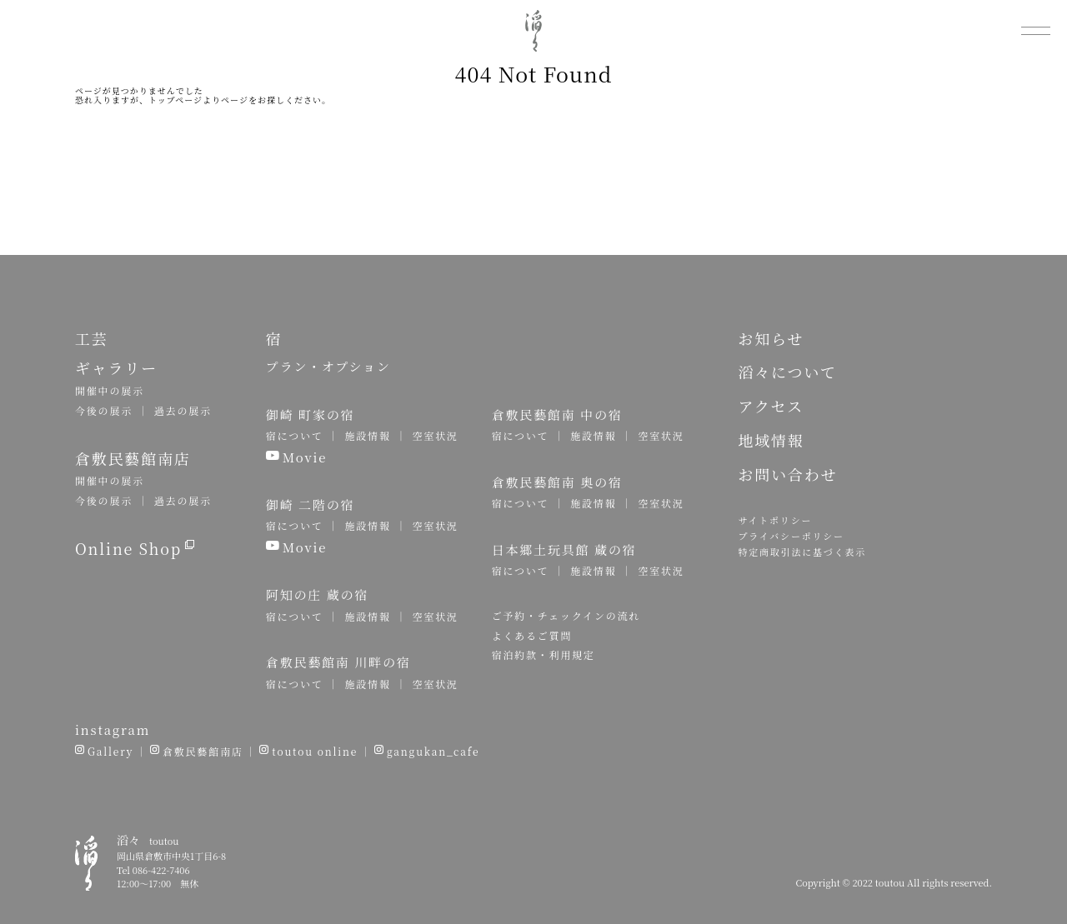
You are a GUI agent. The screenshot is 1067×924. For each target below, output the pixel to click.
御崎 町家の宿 (310, 414)
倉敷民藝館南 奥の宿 (557, 482)
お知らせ (771, 338)
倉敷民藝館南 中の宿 (557, 414)
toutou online (315, 751)
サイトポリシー (775, 520)
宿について (294, 435)
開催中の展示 (109, 390)
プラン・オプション (328, 366)
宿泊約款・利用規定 (543, 654)
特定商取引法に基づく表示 (802, 551)
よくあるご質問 (532, 635)
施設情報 (367, 435)
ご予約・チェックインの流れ (566, 615)
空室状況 (435, 435)
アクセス (771, 406)
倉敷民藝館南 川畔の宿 (338, 662)
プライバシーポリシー (791, 535)
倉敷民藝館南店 (203, 751)
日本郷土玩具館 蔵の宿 (564, 549)
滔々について (787, 371)
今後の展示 (104, 410)
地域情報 (771, 440)
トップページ (175, 99)
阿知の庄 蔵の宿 (317, 594)
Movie (305, 457)
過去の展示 (183, 410)
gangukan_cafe (433, 751)
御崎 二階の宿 (310, 504)
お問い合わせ (787, 474)
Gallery (110, 751)
